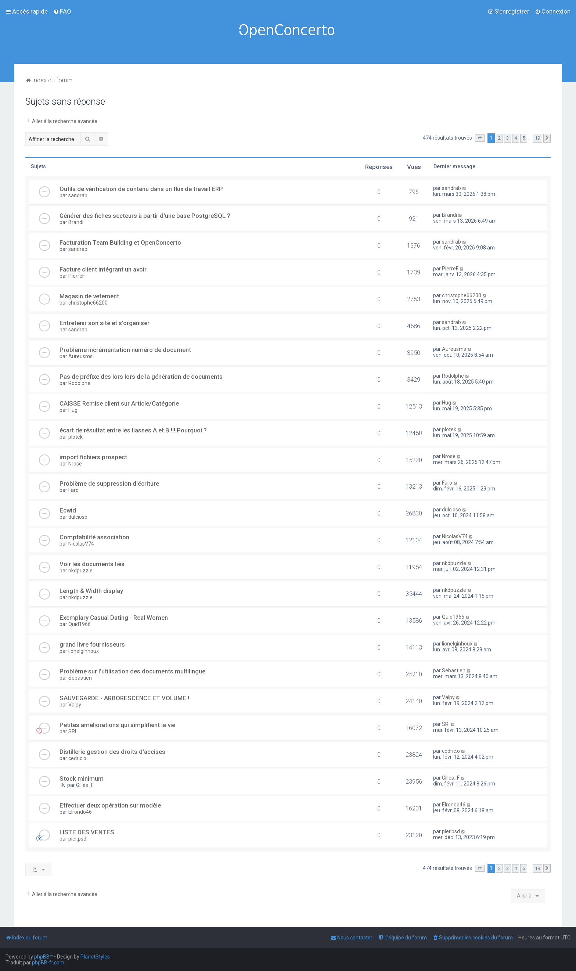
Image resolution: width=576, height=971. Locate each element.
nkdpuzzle (80, 570)
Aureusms (80, 356)
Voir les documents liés (92, 564)
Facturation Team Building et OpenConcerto (120, 242)
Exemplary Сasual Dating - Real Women (114, 617)
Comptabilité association (94, 537)
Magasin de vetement (89, 296)
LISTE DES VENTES (87, 832)
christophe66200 (88, 303)
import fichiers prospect (93, 457)
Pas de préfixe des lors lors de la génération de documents (141, 376)
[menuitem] (62, 11)
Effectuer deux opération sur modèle (110, 805)
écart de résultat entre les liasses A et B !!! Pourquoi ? (133, 430)
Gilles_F (85, 785)
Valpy (74, 705)
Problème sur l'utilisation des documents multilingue (132, 671)
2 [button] (499, 138)
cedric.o (77, 758)
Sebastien (80, 678)
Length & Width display (91, 590)
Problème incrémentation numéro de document (125, 349)
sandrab (77, 195)
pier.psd (77, 839)
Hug (73, 410)
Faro (73, 490)
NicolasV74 (81, 544)
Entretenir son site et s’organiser (105, 323)
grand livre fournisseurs (92, 644)
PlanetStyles (95, 957)
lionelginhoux (83, 651)
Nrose (75, 464)
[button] (480, 138)
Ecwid (68, 510)
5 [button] (523, 138)
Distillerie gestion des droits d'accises (112, 751)
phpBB (42, 957)
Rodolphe (79, 383)
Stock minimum (82, 778)
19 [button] (537, 138)
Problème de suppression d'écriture (109, 483)
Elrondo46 (80, 812)
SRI (72, 731)
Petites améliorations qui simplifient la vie (117, 725)
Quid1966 (79, 624)
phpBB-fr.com (48, 962)
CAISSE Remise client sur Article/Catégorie (119, 403)
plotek (75, 437)
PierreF (76, 276)
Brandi (75, 222)
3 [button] (507, 138)
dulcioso (77, 517)
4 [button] (515, 138)
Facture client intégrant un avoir (103, 269)
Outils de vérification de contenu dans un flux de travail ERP (141, 189)
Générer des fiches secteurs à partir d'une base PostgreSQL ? (145, 215)
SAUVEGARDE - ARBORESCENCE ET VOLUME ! (124, 698)
